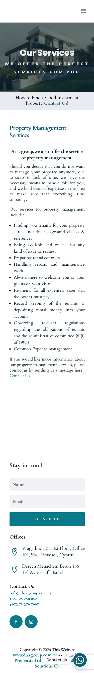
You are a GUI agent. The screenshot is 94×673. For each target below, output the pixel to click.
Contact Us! (56, 103)
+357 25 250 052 (23, 598)
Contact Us (20, 376)
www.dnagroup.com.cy (35, 655)
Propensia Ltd (28, 660)
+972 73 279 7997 (24, 604)
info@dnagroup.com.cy (31, 593)
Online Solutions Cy (57, 663)
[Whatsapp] (80, 660)
